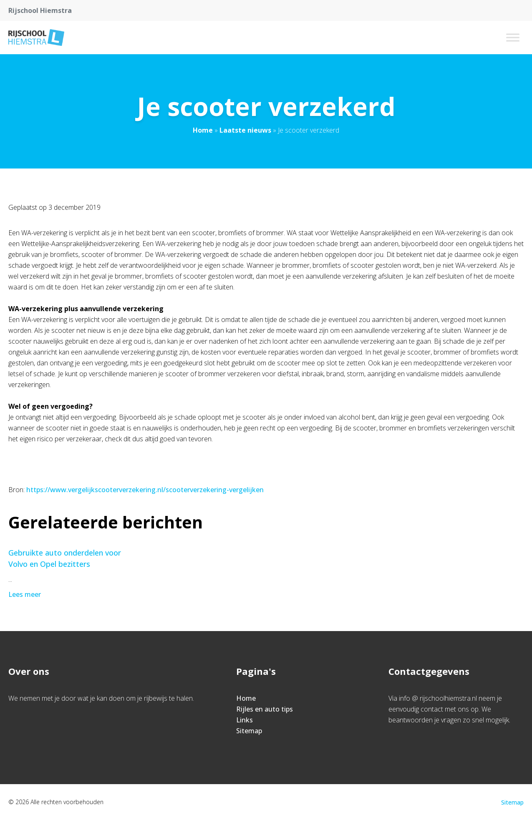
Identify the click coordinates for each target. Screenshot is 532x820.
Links (244, 719)
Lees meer (25, 594)
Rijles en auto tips (264, 709)
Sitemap (249, 730)
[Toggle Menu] (512, 37)
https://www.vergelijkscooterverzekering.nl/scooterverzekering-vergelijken (145, 489)
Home (203, 130)
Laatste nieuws (245, 130)
